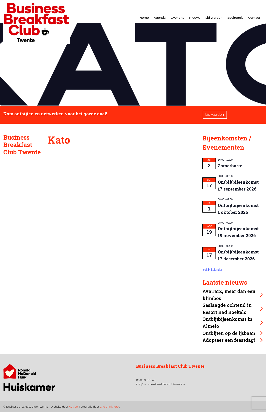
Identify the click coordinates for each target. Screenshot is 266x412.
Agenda (160, 18)
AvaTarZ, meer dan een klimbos (228, 294)
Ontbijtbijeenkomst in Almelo (227, 322)
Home (144, 18)
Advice (73, 406)
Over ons (177, 18)
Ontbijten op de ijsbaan (228, 333)
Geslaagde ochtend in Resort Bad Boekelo (227, 308)
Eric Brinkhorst (109, 406)
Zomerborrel (231, 165)
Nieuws (194, 18)
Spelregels (235, 18)
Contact (254, 18)
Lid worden (213, 18)
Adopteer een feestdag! (228, 340)
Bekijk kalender (212, 269)
